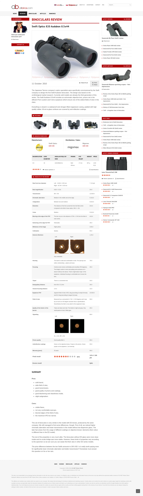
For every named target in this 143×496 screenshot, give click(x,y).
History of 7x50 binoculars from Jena (113, 107)
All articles (127, 66)
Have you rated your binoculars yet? (18, 36)
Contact (97, 4)
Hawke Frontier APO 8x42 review (112, 52)
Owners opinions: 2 (49, 169)
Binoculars (33, 13)
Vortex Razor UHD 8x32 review (111, 45)
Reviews (23, 13)
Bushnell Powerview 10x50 (110, 214)
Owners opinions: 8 (108, 179)
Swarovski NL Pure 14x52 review (112, 38)
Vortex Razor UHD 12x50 (110, 183)
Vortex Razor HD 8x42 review (111, 58)
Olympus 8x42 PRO (108, 207)
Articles (43, 13)
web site (52, 146)
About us (82, 4)
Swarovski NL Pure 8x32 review (112, 55)
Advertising (90, 4)
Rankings (52, 13)
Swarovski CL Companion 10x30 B (113, 195)
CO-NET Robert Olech (77, 468)
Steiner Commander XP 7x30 (111, 220)
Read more (15, 39)
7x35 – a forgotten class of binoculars (114, 110)
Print (94, 83)
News (15, 13)
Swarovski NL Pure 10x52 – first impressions (116, 104)
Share (94, 85)
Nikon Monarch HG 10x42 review (112, 148)
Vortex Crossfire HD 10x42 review (112, 128)
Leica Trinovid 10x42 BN (110, 201)
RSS (103, 4)
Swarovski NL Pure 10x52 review (112, 48)
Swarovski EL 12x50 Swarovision (112, 189)
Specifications (94, 169)
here (27, 487)
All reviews (127, 19)
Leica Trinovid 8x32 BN (109, 172)
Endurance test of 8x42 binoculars (113, 122)
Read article (105, 89)
